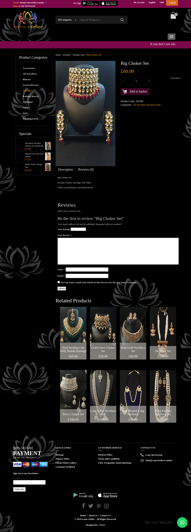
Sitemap (60, 454)
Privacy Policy (63, 458)
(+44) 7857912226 (27, 6)
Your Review (65, 235)
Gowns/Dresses (31, 85)
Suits (25, 113)
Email (61, 275)
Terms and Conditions (109, 458)
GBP (162, 2)
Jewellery (28, 90)
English (152, 2)
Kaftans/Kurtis (31, 96)
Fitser (102, 525)
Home (58, 55)
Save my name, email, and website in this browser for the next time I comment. (98, 282)
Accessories (29, 68)
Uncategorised (30, 119)
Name (61, 269)
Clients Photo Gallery (66, 462)
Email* (29, 481)
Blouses (27, 79)
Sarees (26, 107)
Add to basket (138, 91)
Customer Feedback (65, 467)
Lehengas (28, 102)
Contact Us (105, 515)
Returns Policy (105, 454)
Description (65, 169)
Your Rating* (64, 229)
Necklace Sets (79, 55)
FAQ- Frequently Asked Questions (115, 462)
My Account (138, 2)
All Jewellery (30, 74)
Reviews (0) (85, 169)
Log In (173, 2)
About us (93, 515)
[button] (182, 522)
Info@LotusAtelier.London (32, 2)
